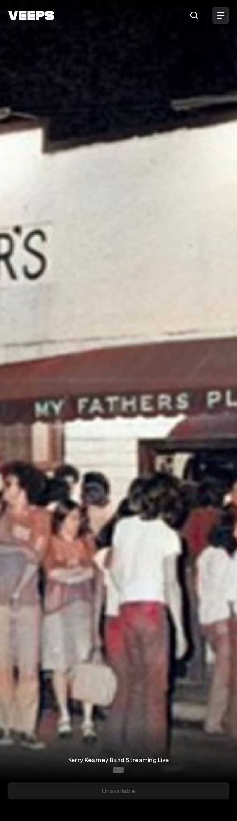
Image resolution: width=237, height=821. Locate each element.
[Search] (194, 15)
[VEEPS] (31, 15)
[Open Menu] (220, 15)
